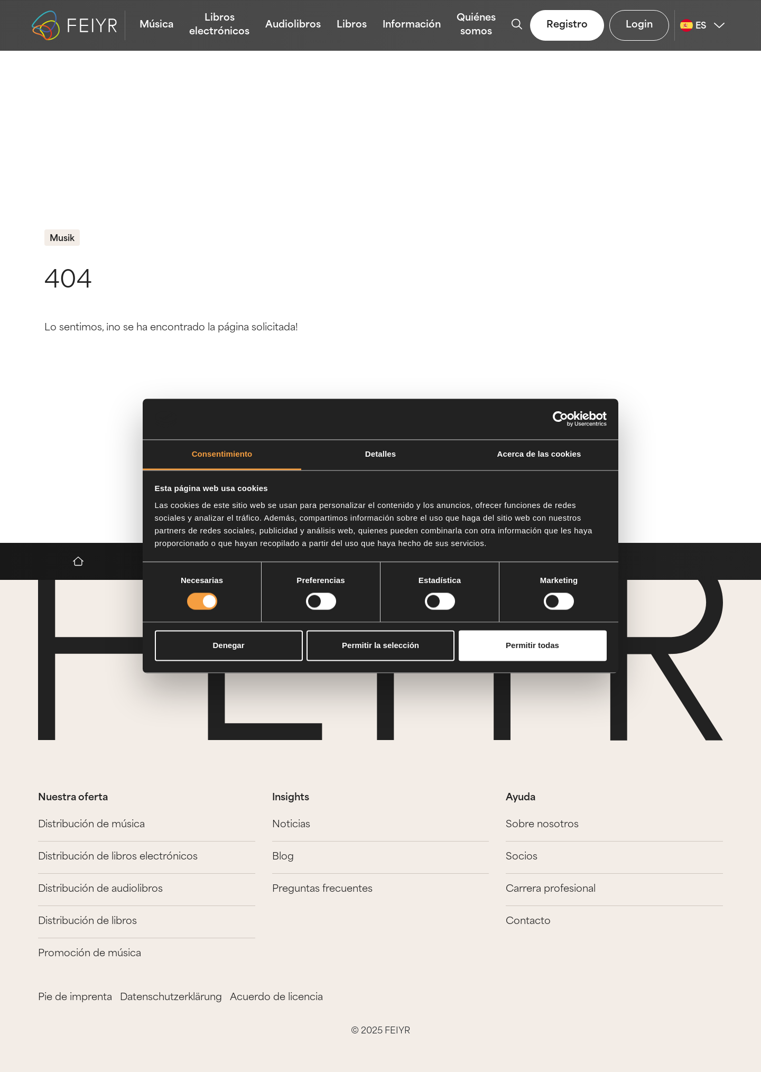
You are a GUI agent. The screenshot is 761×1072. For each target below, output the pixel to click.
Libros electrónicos (219, 25)
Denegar (228, 645)
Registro (567, 25)
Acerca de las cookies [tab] (539, 453)
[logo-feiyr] (78, 25)
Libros (352, 25)
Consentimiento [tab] (222, 453)
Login (639, 25)
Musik (62, 239)
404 (68, 281)
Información (412, 25)
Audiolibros (293, 25)
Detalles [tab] (380, 453)
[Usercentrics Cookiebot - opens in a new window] (560, 419)
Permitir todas (532, 645)
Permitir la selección (380, 645)
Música (156, 25)
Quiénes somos (476, 25)
